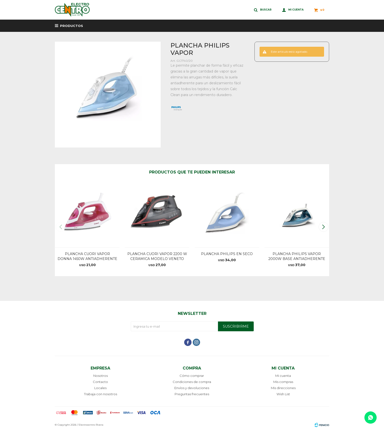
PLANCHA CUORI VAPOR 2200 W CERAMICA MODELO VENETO (157, 256)
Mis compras (283, 382)
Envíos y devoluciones (191, 388)
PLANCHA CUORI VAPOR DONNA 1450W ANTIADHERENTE (87, 256)
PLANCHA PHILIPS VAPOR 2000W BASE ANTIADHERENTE (296, 256)
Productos (71, 26)
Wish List (283, 394)
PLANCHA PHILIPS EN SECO (227, 254)
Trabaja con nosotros (100, 394)
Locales (100, 388)
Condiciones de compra (192, 382)
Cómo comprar (192, 376)
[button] (323, 227)
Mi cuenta (283, 376)
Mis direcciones (283, 388)
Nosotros (100, 376)
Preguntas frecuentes (192, 394)
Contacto (100, 382)
